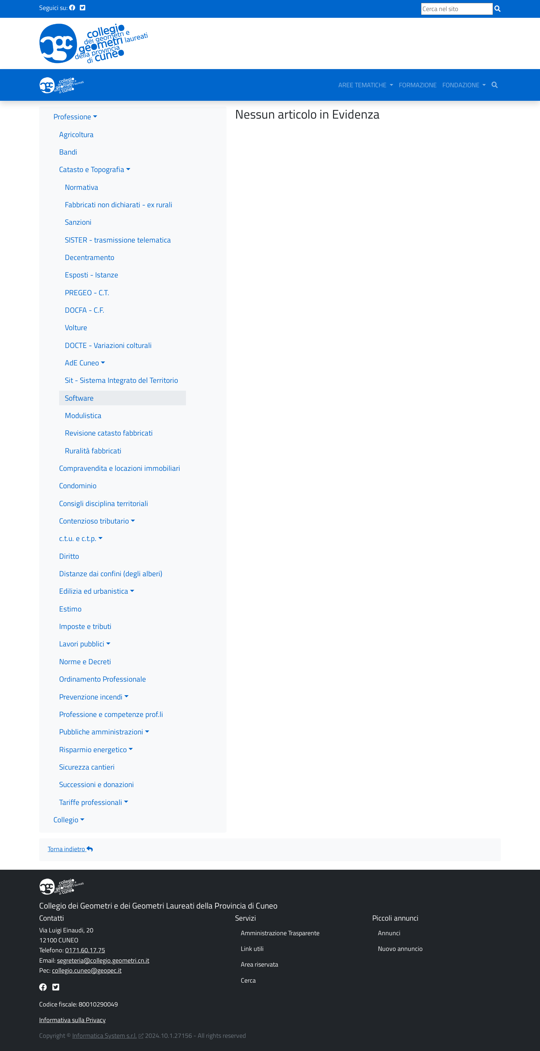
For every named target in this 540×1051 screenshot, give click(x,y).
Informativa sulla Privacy (72, 1015)
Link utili (252, 944)
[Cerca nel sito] (457, 9)
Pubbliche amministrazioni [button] (101, 727)
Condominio (78, 481)
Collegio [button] (65, 815)
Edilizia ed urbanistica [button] (93, 587)
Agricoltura (76, 130)
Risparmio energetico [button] (93, 745)
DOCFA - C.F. (84, 305)
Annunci (389, 928)
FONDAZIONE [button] (474, 83)
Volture (76, 323)
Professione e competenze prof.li (111, 710)
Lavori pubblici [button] (81, 639)
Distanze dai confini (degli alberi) (110, 569)
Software (79, 393)
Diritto (69, 551)
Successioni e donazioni (96, 780)
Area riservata (259, 960)
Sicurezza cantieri (87, 762)
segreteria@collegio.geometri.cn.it (103, 956)
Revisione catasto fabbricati (109, 429)
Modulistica (83, 411)
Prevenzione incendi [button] (91, 692)
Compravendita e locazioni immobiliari (119, 463)
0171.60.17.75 (85, 946)
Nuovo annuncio (400, 944)
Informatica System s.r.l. (104, 1031)
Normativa (81, 182)
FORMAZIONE (430, 83)
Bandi (68, 147)
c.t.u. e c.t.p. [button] (78, 534)
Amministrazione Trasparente (280, 928)
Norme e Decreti (85, 657)
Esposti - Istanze (91, 270)
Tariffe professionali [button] (90, 797)
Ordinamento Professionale (102, 674)
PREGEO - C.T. (87, 288)
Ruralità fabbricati (93, 446)
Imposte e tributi (85, 622)
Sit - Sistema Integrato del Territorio (121, 376)
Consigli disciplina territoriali (103, 499)
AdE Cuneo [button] (82, 358)
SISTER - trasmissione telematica (118, 235)
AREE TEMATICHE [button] (375, 83)
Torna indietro (70, 844)
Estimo (70, 604)
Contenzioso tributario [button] (94, 516)
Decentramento (89, 253)
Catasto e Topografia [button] (91, 165)
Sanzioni (78, 217)
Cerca (248, 976)
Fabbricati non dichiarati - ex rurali (118, 200)
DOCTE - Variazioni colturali (108, 341)
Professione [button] (72, 112)
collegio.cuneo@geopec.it (86, 966)
